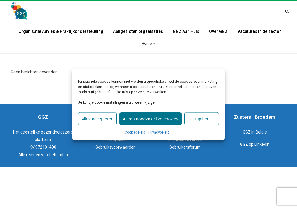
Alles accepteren (97, 118)
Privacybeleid (158, 132)
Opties (201, 118)
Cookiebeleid (135, 132)
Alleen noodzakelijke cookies (150, 118)
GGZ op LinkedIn (254, 124)
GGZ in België (255, 111)
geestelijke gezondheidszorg (46, 111)
